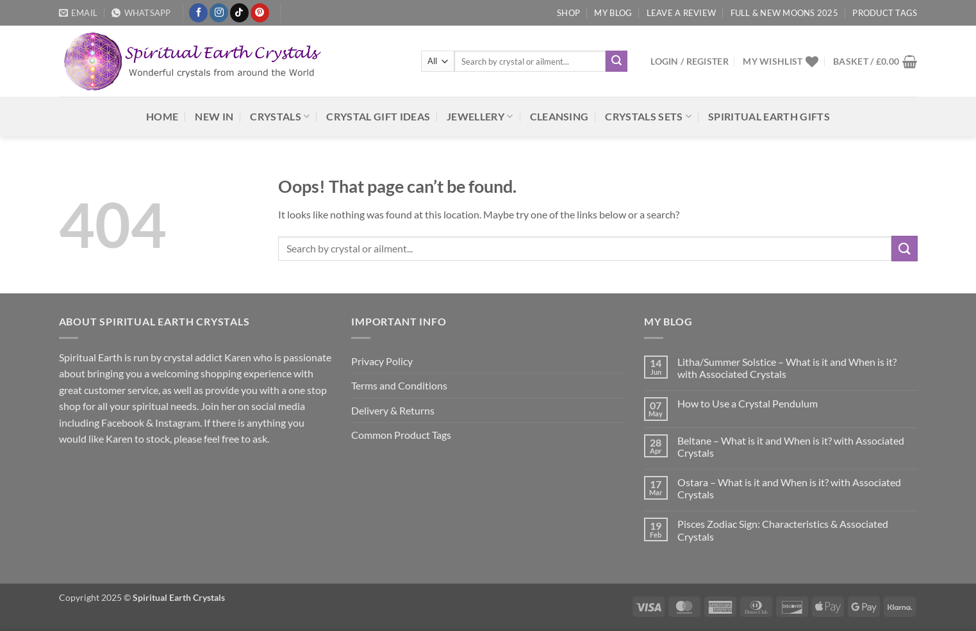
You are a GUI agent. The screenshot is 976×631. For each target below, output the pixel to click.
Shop (568, 13)
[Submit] (616, 61)
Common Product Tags (401, 435)
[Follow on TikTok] (239, 12)
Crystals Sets (648, 116)
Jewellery (480, 116)
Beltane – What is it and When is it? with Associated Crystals (790, 446)
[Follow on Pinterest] (260, 12)
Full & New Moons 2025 (784, 13)
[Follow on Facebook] (198, 12)
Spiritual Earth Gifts (769, 116)
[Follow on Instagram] (219, 12)
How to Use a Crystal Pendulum (747, 403)
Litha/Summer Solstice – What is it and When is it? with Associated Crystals (787, 368)
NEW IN (214, 116)
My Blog (613, 13)
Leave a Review (681, 13)
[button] (689, 61)
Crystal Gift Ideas (378, 116)
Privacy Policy (382, 361)
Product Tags (884, 13)
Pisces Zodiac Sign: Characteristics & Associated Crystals (782, 530)
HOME (162, 116)
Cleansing (559, 116)
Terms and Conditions (399, 385)
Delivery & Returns (392, 410)
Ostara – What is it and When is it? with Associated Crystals (789, 488)
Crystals (280, 116)
